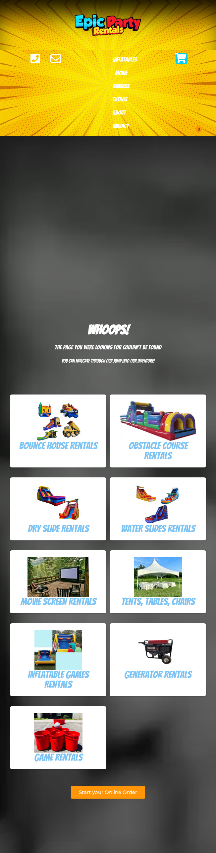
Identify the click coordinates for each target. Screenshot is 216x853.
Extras (120, 101)
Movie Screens (121, 75)
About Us (119, 114)
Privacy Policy (121, 128)
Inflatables (125, 61)
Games (120, 88)
